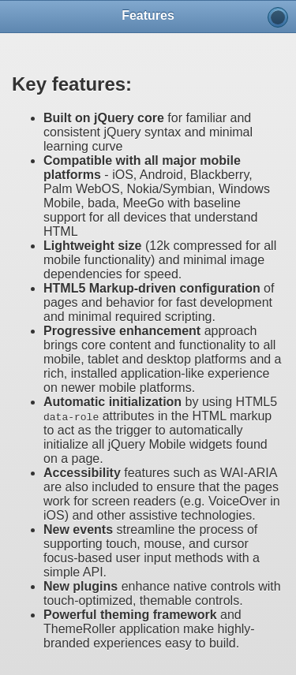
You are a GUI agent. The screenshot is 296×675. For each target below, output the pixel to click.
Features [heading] (148, 15)
